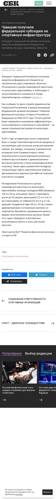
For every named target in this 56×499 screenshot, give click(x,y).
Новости (22, 9)
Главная (14, 9)
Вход (38, 3)
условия (19, 494)
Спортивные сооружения (14, 23)
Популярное (12, 353)
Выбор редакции (38, 353)
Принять (47, 492)
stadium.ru (37, 97)
